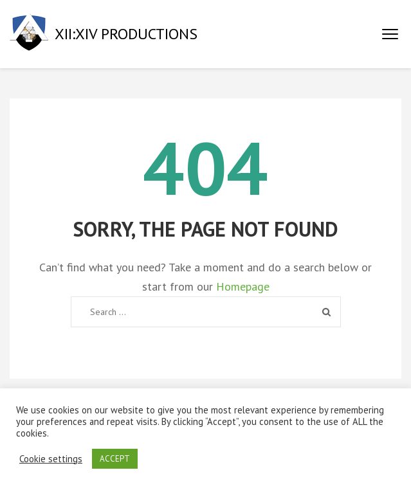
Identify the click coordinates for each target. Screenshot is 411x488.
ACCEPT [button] (115, 458)
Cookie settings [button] (50, 459)
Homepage (242, 286)
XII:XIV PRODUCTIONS (126, 34)
